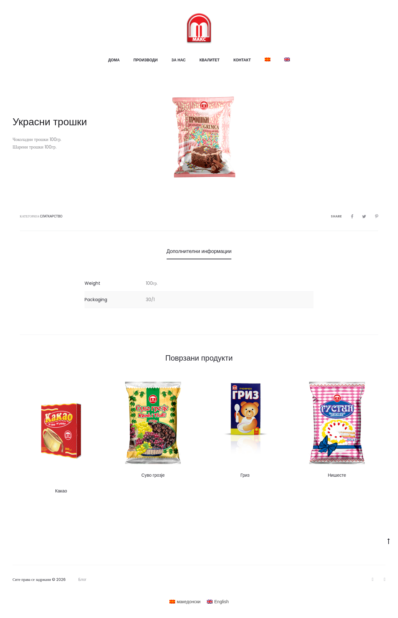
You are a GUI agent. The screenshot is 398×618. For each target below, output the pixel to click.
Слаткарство (51, 216)
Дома (114, 60)
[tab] (199, 251)
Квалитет (210, 60)
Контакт (242, 60)
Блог (82, 579)
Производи (146, 60)
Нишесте (337, 475)
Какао (61, 490)
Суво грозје (153, 475)
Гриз (245, 475)
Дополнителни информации (199, 251)
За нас (178, 60)
